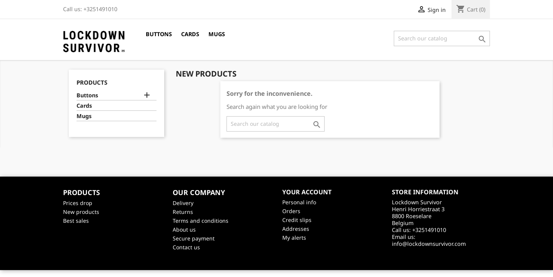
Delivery (183, 203)
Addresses (295, 228)
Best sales (76, 220)
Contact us (186, 247)
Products (92, 82)
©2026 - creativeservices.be (276, 260)
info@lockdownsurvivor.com (429, 243)
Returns (183, 211)
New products (81, 211)
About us (184, 229)
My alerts (294, 237)
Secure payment (194, 238)
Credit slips (296, 220)
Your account (306, 192)
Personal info (299, 202)
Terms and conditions (200, 220)
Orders (291, 211)
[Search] (442, 38)
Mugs (216, 34)
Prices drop (77, 203)
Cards (190, 34)
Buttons (159, 34)
